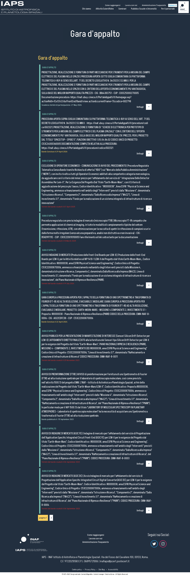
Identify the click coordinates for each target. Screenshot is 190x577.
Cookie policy (77, 569)
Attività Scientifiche (105, 8)
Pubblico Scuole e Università (143, 8)
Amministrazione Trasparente (154, 5)
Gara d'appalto (49, 67)
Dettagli (140, 106)
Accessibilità (113, 569)
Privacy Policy (90, 569)
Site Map (101, 569)
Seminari (122, 8)
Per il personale (168, 8)
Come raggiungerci (112, 5)
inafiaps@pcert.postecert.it (114, 561)
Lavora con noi (131, 5)
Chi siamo (86, 8)
